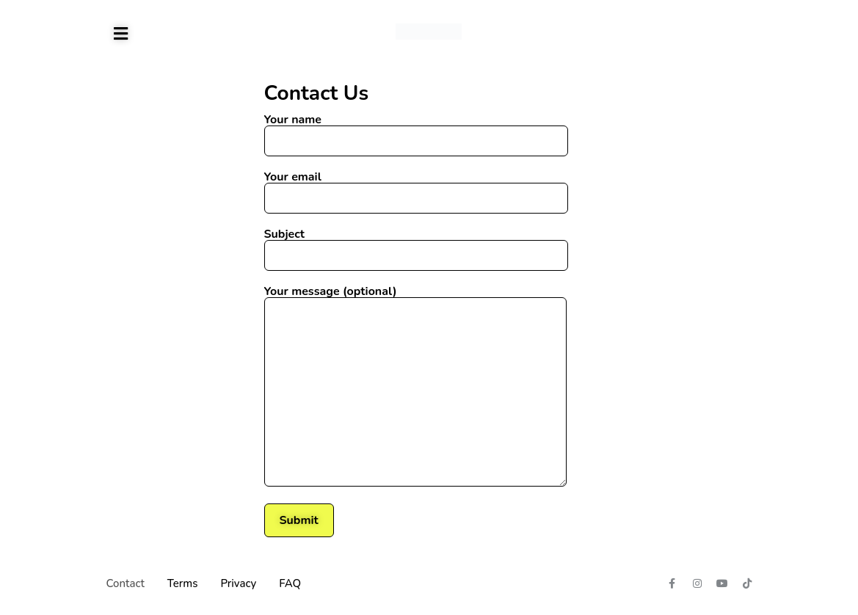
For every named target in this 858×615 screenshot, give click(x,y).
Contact (125, 583)
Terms (182, 583)
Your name (416, 131)
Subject (416, 245)
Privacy (238, 583)
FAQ (290, 583)
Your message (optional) (415, 387)
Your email (416, 188)
